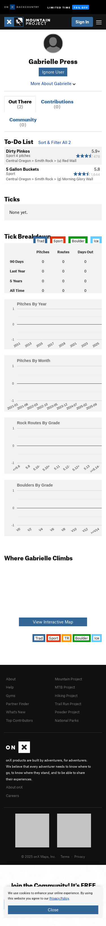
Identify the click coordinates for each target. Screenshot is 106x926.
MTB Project (65, 687)
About (11, 679)
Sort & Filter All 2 (54, 142)
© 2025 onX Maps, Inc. (38, 856)
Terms (65, 856)
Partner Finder (17, 703)
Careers (12, 795)
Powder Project (67, 712)
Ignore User (53, 71)
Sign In (82, 21)
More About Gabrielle (53, 83)
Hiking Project (66, 695)
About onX (14, 787)
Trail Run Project (68, 703)
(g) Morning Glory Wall (75, 179)
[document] (53, 902)
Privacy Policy (59, 898)
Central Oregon (18, 160)
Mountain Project (68, 679)
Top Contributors (19, 720)
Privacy (79, 856)
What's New (15, 712)
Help (10, 687)
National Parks (67, 720)
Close (53, 909)
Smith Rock (44, 160)
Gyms (10, 695)
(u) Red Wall (66, 160)
